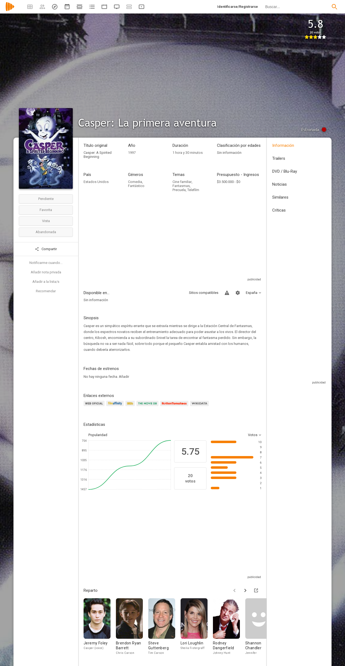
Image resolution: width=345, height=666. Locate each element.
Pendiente (46, 199)
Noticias (279, 184)
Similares (280, 197)
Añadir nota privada (46, 272)
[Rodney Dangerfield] (229, 626)
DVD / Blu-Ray (284, 171)
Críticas (279, 210)
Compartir (46, 249)
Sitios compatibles (203, 293)
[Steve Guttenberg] (164, 626)
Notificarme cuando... (46, 263)
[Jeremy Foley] (100, 626)
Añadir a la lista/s (45, 282)
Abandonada (46, 232)
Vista (46, 221)
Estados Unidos (96, 182)
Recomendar (46, 291)
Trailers (278, 158)
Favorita (46, 210)
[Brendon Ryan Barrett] (132, 626)
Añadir (124, 377)
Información (283, 145)
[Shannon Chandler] (261, 626)
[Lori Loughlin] (197, 626)
